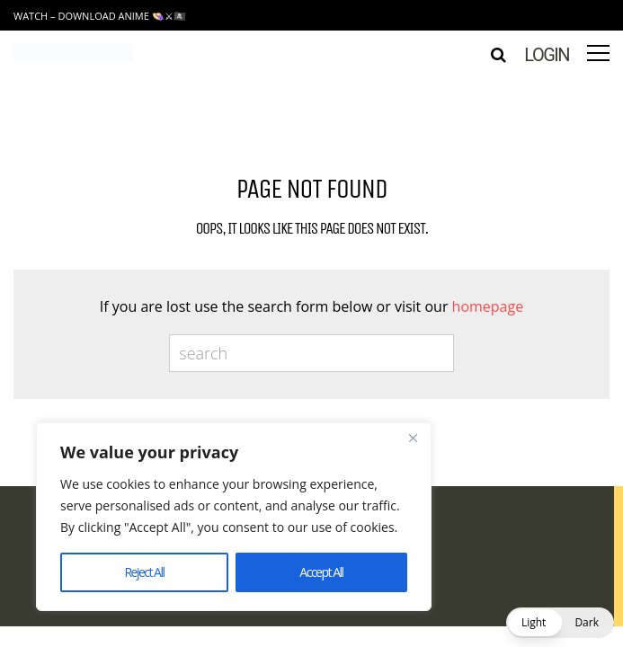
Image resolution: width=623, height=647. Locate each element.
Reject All (144, 572)
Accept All (321, 572)
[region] (234, 516)
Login (546, 55)
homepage (488, 306)
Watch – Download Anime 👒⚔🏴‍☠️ (99, 16)
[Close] (412, 437)
